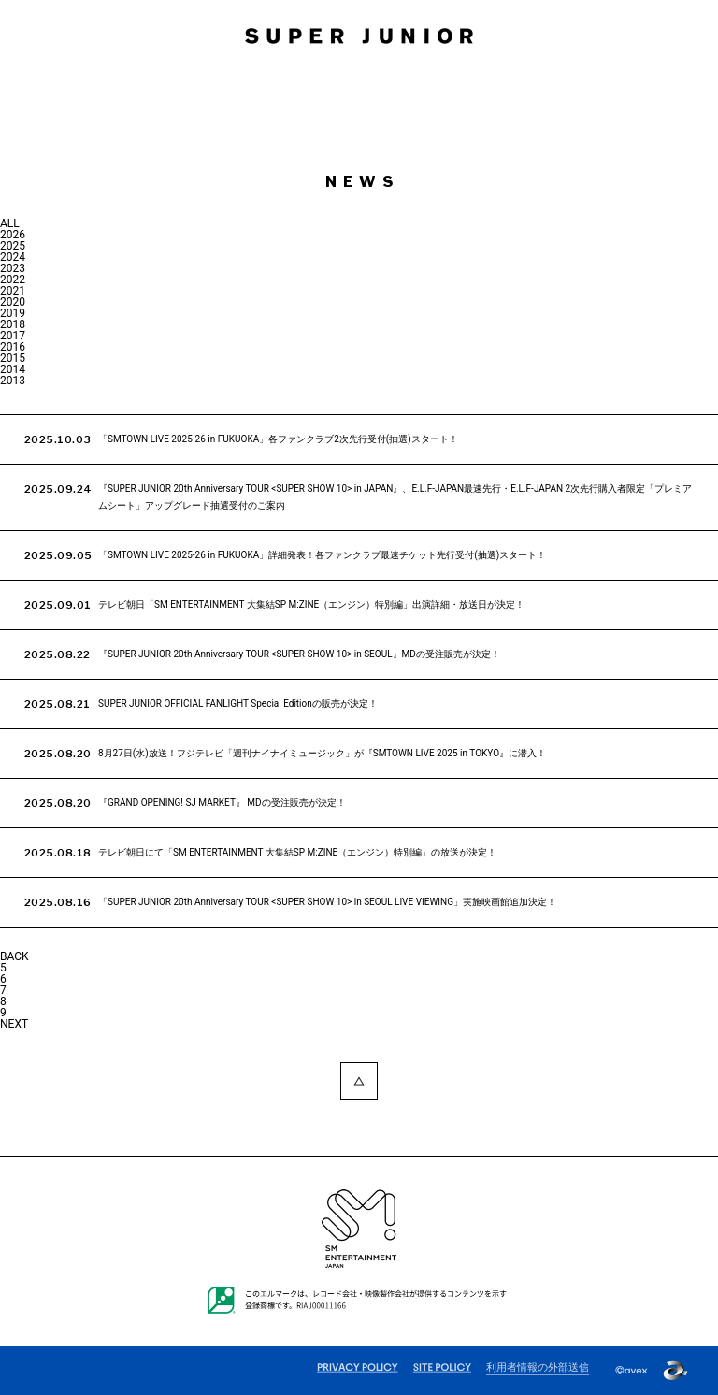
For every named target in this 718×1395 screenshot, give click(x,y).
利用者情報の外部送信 (537, 1367)
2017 (12, 335)
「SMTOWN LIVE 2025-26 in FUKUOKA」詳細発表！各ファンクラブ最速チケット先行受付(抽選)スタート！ (322, 555)
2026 (12, 234)
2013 (12, 380)
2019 (12, 313)
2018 (12, 324)
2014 (12, 369)
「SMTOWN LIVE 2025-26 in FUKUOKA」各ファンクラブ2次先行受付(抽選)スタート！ (278, 439)
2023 (12, 268)
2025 (12, 246)
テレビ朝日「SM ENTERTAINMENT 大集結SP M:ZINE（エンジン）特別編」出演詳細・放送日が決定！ (311, 604)
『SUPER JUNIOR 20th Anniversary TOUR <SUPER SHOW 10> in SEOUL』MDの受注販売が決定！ (299, 654)
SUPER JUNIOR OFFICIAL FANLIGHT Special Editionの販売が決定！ (238, 703)
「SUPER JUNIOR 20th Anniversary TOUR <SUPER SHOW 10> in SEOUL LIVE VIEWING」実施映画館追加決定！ (327, 902)
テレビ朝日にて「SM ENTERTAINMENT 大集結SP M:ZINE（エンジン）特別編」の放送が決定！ (297, 852)
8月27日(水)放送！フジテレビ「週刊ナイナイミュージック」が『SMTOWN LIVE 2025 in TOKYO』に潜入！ (322, 753)
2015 (12, 358)
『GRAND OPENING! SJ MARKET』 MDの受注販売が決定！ (222, 803)
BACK (14, 956)
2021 (12, 290)
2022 (12, 279)
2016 (12, 346)
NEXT (14, 1023)
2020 (12, 302)
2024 (12, 257)
